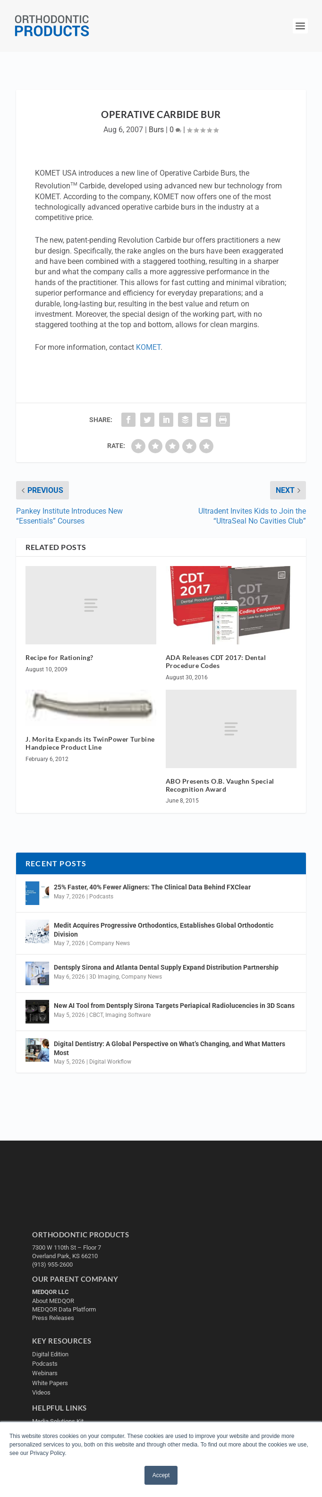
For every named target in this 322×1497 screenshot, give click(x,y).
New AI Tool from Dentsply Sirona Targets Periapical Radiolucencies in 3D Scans (174, 1005)
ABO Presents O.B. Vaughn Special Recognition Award (220, 785)
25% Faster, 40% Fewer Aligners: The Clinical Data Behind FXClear (152, 887)
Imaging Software (128, 1015)
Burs (156, 129)
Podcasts (101, 896)
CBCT (96, 1015)
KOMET (148, 347)
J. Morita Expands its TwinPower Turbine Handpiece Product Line (90, 743)
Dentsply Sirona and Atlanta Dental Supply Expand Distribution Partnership (166, 967)
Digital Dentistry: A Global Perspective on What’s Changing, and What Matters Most (169, 1048)
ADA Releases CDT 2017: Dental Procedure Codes (216, 661)
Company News (109, 943)
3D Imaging (104, 976)
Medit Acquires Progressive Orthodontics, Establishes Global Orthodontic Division (163, 930)
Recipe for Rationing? (59, 657)
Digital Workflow (110, 1061)
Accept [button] (161, 1475)
